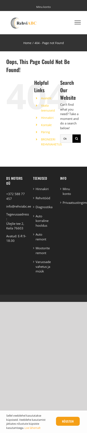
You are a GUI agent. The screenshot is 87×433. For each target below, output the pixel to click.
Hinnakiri (47, 118)
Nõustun (68, 421)
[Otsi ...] (66, 138)
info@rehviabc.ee (18, 206)
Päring (45, 132)
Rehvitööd (43, 198)
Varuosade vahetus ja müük (43, 266)
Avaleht (46, 98)
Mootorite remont (43, 250)
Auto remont (41, 236)
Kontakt (46, 125)
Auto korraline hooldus (42, 221)
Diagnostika (44, 207)
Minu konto (67, 191)
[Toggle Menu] (77, 22)
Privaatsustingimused (71, 203)
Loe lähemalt (33, 428)
